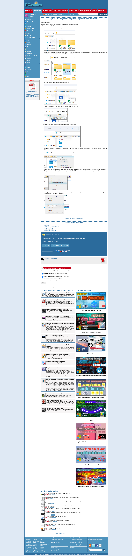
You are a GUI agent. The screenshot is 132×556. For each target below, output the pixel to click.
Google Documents (44, 544)
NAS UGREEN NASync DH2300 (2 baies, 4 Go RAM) (57, 520)
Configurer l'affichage (48, 228)
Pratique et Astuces (32, 15)
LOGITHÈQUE (47, 11)
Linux (27, 548)
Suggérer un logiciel (55, 542)
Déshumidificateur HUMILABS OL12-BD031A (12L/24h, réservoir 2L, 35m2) (62, 497)
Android (35, 539)
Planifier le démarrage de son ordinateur (57, 354)
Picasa (41, 550)
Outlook (35, 548)
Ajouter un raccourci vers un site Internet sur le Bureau (91, 397)
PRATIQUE (38, 11)
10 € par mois (55, 245)
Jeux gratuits (54, 550)
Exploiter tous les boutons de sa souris (57, 309)
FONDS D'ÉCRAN (85, 11)
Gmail (34, 547)
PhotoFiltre (28, 551)
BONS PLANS (74, 11)
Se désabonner (62, 286)
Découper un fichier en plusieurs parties (57, 394)
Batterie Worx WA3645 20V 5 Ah (52, 528)
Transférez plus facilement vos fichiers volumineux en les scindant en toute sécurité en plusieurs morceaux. (58, 396)
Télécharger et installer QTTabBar (51, 226)
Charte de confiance (39, 554)
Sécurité (42, 548)
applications (75, 539)
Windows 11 (29, 539)
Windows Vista (29, 545)
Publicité (47, 554)
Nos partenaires (63, 554)
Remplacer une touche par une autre (56, 368)
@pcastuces (70, 14)
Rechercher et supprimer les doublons (57, 300)
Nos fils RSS (48, 14)
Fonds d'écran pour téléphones (77, 544)
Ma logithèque (54, 544)
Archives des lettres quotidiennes (49, 286)
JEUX (94, 11)
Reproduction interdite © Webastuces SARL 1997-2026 (84, 554)
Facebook (35, 551)
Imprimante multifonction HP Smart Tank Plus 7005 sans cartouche (60, 524)
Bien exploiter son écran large (54, 335)
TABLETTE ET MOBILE (61, 11)
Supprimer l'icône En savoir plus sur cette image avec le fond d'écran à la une (91, 442)
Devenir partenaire (54, 554)
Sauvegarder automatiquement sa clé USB (58, 293)
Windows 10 (29, 541)
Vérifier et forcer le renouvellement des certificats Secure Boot (91, 375)
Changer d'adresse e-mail (64, 285)
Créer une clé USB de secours (54, 408)
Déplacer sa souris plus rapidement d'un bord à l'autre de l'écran (91, 419)
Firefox (34, 545)
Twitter (34, 550)
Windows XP (29, 547)
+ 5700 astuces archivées (47, 285)
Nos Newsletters (59, 14)
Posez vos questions (93, 541)
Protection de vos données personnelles (50, 287)
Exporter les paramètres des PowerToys (91, 310)
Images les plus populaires (57, 549)
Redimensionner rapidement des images (91, 332)
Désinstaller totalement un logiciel (55, 361)
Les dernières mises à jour (57, 539)
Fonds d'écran (54, 547)
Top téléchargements (56, 541)
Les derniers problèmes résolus (95, 539)
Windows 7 (28, 544)
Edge (34, 542)
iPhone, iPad (36, 541)
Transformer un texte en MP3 (54, 400)
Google (41, 545)
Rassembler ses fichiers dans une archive (57, 316)
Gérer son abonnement (47, 251)
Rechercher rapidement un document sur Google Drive (91, 486)
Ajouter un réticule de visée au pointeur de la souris (91, 464)
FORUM (102, 11)
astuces (80, 539)
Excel (41, 541)
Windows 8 (28, 542)
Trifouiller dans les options (50, 230)
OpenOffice (42, 542)
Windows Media (43, 551)
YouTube (42, 547)
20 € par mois (65, 245)
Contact (69, 554)
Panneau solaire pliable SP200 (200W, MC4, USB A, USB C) (58, 493)
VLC (27, 550)
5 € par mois (46, 245)
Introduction (46, 225)
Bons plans (72, 547)
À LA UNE (29, 11)
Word (41, 539)
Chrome (35, 544)
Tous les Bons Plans (60, 533)
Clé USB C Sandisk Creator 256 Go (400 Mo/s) (55, 516)
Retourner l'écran (91, 353)
